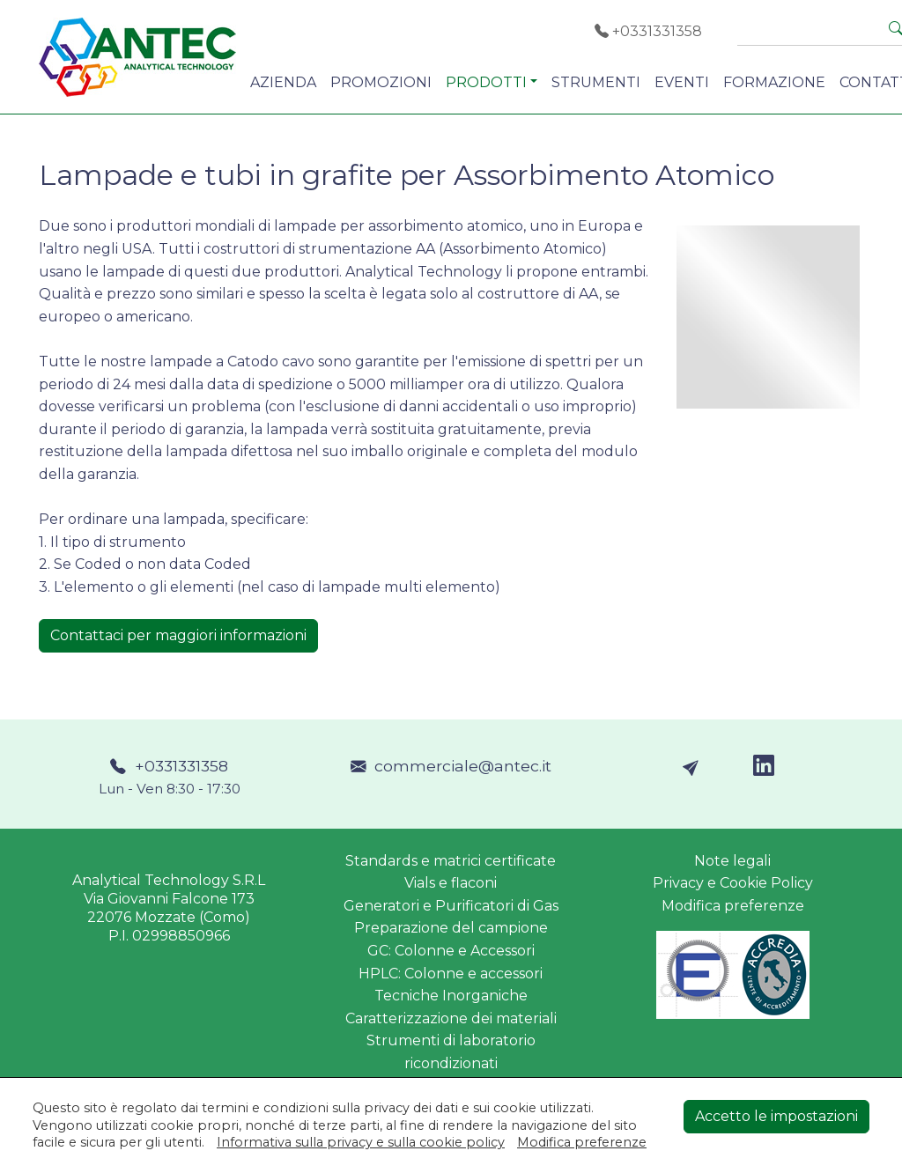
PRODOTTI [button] (486, 82)
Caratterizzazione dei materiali (451, 1018)
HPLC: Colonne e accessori (451, 973)
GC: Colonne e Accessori (451, 950)
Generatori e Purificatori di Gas (451, 905)
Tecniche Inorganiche (451, 995)
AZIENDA (283, 82)
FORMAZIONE (774, 82)
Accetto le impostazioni (776, 1116)
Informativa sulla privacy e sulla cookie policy (361, 1142)
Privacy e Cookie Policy (733, 882)
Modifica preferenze (733, 905)
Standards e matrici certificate (450, 860)
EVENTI (681, 82)
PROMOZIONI (381, 82)
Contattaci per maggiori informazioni (178, 635)
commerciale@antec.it (451, 765)
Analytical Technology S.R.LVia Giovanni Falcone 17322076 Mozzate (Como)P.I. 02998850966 (168, 907)
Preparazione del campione (451, 927)
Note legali (732, 860)
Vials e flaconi (450, 882)
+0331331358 (648, 31)
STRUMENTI (595, 82)
